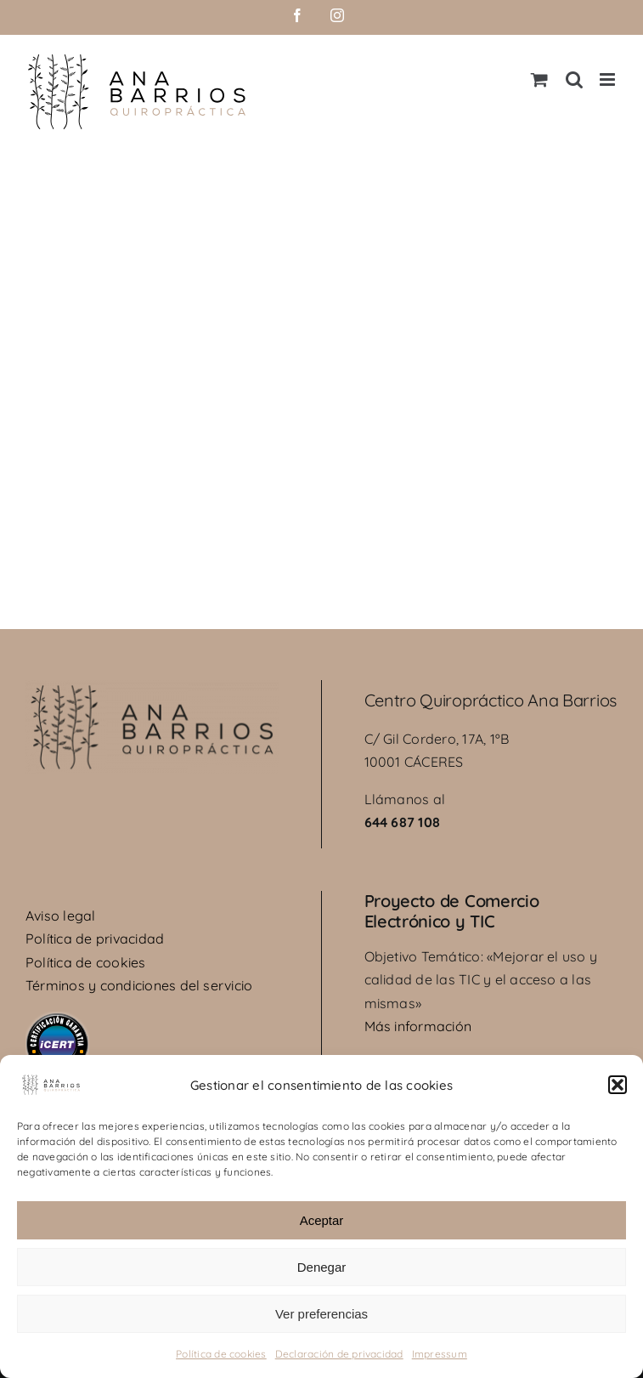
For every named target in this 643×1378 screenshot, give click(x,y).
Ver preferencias (321, 1314)
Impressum (439, 1353)
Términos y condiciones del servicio (138, 985)
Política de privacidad (94, 938)
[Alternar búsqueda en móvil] (574, 79)
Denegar (322, 1267)
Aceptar (322, 1220)
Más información (418, 1026)
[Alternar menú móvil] (609, 79)
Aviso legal (60, 915)
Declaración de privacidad (339, 1353)
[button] (617, 1084)
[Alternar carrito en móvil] (539, 79)
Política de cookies (221, 1353)
